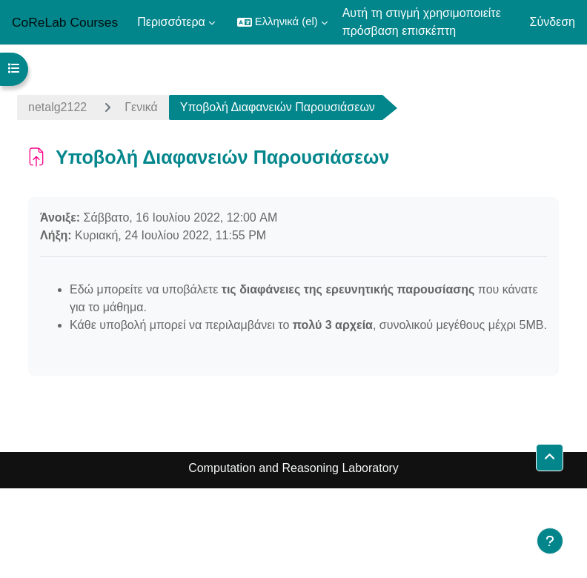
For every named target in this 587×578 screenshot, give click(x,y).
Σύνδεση (552, 22)
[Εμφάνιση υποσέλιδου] (550, 541)
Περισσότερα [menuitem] (171, 22)
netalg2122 (57, 107)
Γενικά (141, 107)
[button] (282, 22)
